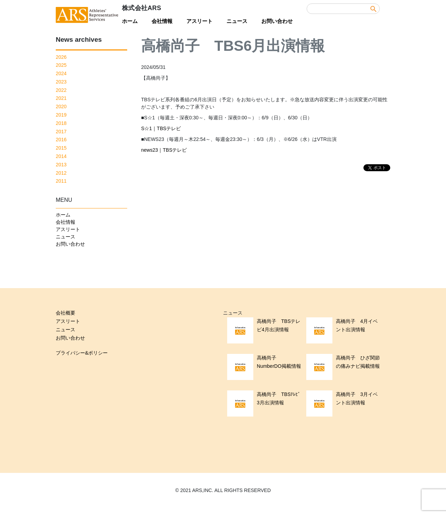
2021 (61, 98)
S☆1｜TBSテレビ (161, 128)
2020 (61, 106)
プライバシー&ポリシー (82, 353)
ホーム (130, 21)
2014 (61, 156)
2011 (61, 181)
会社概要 (65, 313)
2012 (61, 173)
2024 (61, 73)
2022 (61, 90)
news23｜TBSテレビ (164, 150)
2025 (61, 65)
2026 (61, 57)
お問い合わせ (277, 21)
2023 (61, 82)
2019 (61, 115)
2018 (61, 123)
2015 (61, 148)
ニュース (236, 21)
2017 (61, 131)
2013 (61, 164)
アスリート (199, 21)
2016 (61, 139)
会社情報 (162, 21)
